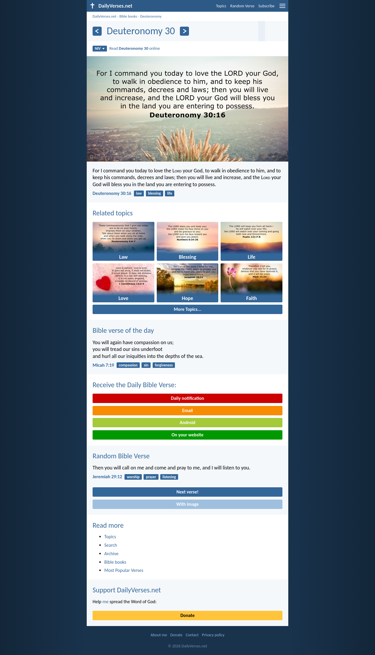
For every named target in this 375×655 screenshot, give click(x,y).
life (169, 193)
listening (169, 477)
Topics (221, 6)
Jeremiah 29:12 (107, 476)
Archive (111, 553)
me (106, 601)
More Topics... (187, 309)
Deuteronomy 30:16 (112, 193)
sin (146, 365)
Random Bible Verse (121, 456)
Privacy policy (213, 634)
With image (187, 504)
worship (133, 477)
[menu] (282, 8)
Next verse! (187, 492)
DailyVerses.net (104, 16)
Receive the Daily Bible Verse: (134, 384)
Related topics (113, 213)
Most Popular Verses (123, 570)
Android (187, 422)
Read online (134, 48)
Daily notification (187, 398)
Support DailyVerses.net (127, 590)
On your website (188, 435)
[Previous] (97, 31)
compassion (128, 365)
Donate (187, 615)
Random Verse (242, 6)
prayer (151, 477)
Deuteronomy (150, 16)
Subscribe (266, 6)
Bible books (128, 16)
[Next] (184, 31)
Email (187, 410)
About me (159, 634)
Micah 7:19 (103, 365)
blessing (154, 193)
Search (110, 545)
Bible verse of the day (123, 330)
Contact (192, 634)
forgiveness (164, 365)
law (139, 193)
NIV (100, 48)
